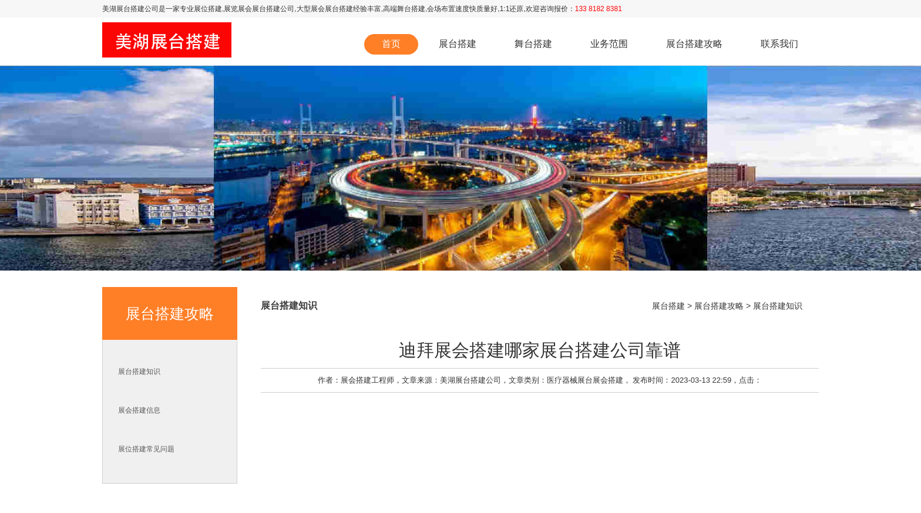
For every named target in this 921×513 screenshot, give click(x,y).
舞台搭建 (411, 9)
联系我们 (779, 44)
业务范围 (609, 44)
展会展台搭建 (332, 9)
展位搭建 (208, 9)
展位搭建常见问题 (146, 449)
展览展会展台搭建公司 (259, 9)
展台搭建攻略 (694, 44)
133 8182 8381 (598, 9)
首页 (391, 44)
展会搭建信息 (139, 410)
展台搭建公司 (137, 9)
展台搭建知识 (139, 371)
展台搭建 (457, 44)
